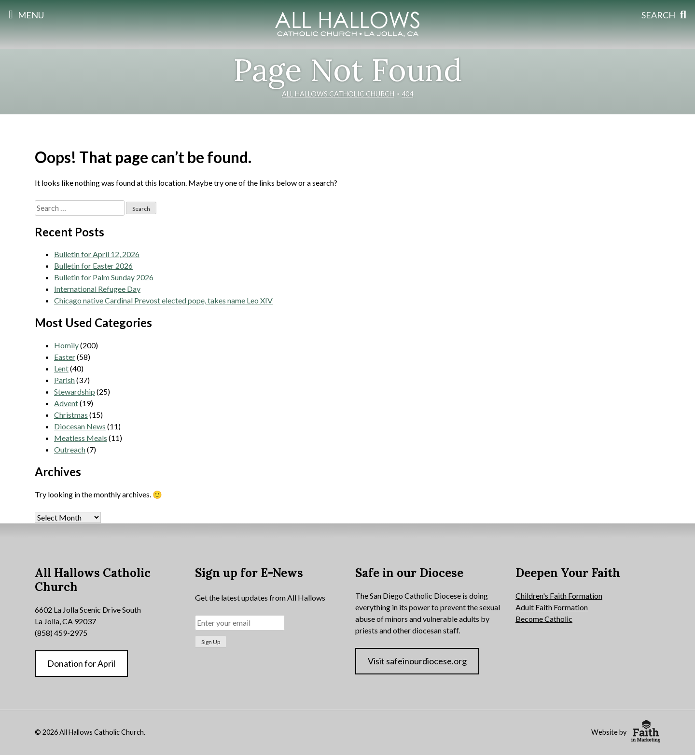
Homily (66, 345)
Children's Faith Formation (558, 595)
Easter (64, 356)
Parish (64, 379)
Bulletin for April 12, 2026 (96, 254)
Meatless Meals (80, 437)
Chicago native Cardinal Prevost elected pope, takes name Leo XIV (163, 300)
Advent (66, 403)
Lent (61, 368)
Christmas (71, 414)
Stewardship (74, 391)
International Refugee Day (97, 288)
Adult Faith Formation (551, 607)
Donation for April (81, 663)
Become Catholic (543, 618)
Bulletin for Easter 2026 (93, 265)
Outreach (69, 449)
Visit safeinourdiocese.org (417, 661)
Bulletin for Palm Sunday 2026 (103, 277)
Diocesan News (80, 426)
